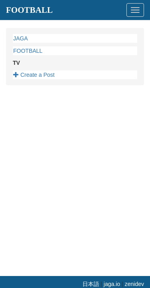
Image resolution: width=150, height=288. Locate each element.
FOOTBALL (29, 10)
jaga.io (112, 284)
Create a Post (34, 75)
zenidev (134, 284)
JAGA (20, 38)
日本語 (90, 284)
